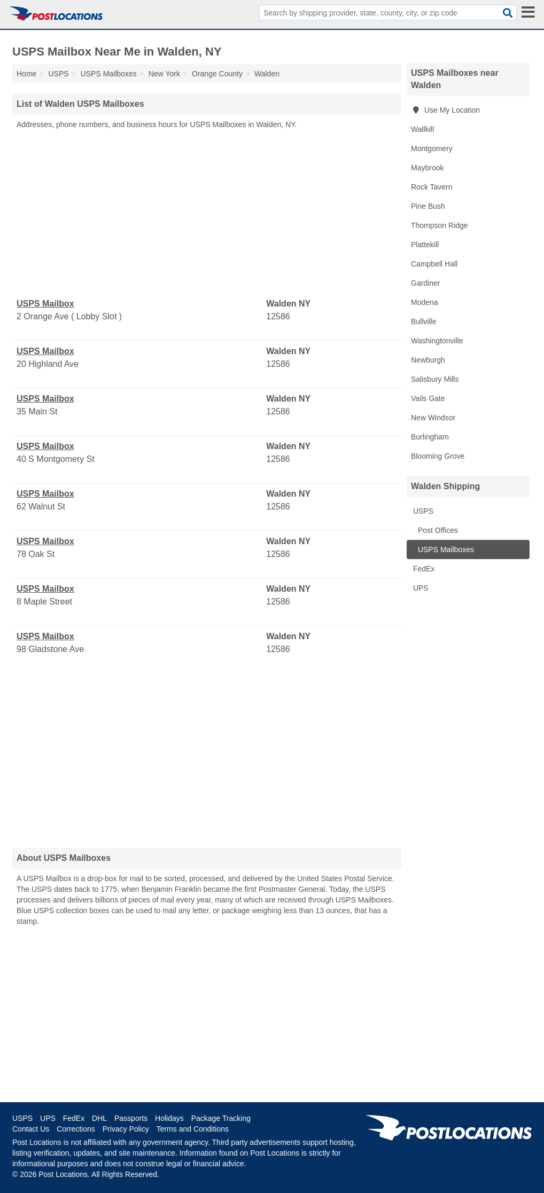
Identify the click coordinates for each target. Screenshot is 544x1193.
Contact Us (30, 1129)
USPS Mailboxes (445, 549)
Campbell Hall (434, 264)
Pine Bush (428, 206)
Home (26, 73)
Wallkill (422, 129)
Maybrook (427, 167)
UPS (420, 588)
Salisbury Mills (434, 379)
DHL (99, 1118)
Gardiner (425, 283)
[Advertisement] (206, 214)
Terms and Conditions (193, 1129)
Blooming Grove (437, 456)
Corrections (76, 1129)
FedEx (422, 568)
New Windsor (433, 417)
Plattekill (425, 244)
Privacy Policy (126, 1129)
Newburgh (428, 360)
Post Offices (437, 530)
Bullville (423, 321)
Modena (424, 302)
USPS (422, 511)
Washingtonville (437, 340)
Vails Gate (428, 398)
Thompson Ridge (439, 225)
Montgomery (432, 148)
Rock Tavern (432, 187)
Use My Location (445, 110)
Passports (130, 1118)
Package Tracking (221, 1118)
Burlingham (430, 437)
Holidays (169, 1118)
